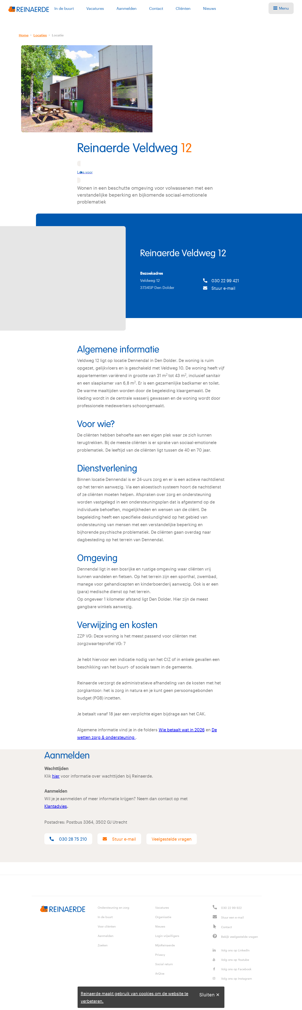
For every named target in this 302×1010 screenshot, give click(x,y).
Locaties (40, 35)
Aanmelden (126, 8)
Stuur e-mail (219, 288)
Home (23, 35)
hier (56, 775)
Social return (164, 964)
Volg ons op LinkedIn (231, 950)
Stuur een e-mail (232, 917)
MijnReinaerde (165, 945)
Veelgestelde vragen (172, 838)
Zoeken (102, 945)
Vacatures (95, 8)
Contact (156, 8)
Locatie (58, 35)
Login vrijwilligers (167, 936)
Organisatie (163, 917)
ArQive (159, 973)
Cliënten (183, 8)
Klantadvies (55, 806)
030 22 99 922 (231, 908)
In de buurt (64, 8)
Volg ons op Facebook (232, 969)
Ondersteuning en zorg (113, 907)
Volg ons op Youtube (231, 959)
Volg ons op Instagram (232, 978)
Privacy (160, 954)
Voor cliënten (107, 926)
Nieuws (209, 8)
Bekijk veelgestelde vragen (239, 936)
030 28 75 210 (68, 838)
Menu (281, 8)
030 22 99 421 (221, 280)
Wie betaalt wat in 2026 (182, 729)
